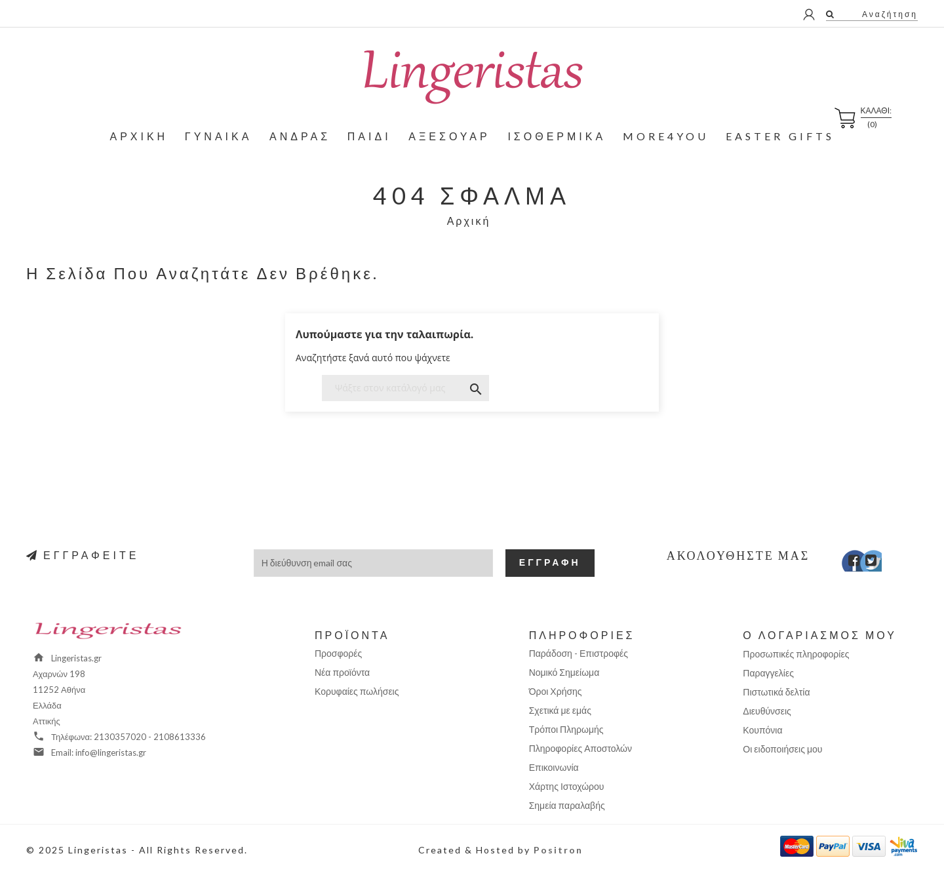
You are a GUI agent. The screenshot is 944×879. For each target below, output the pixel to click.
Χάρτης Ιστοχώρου (566, 786)
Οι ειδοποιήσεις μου (782, 748)
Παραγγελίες (768, 672)
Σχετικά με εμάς (560, 710)
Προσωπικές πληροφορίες (796, 653)
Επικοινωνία (554, 767)
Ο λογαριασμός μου (820, 635)
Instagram (883, 563)
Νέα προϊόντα (342, 672)
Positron (558, 849)
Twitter (864, 563)
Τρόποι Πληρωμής (566, 729)
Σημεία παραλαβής (567, 805)
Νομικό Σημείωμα (564, 672)
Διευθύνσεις (767, 710)
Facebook (845, 563)
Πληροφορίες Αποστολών (580, 748)
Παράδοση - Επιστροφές (578, 653)
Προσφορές (338, 653)
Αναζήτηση (888, 14)
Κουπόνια (762, 729)
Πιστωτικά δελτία (776, 691)
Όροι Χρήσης (555, 691)
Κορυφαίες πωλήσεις (357, 691)
